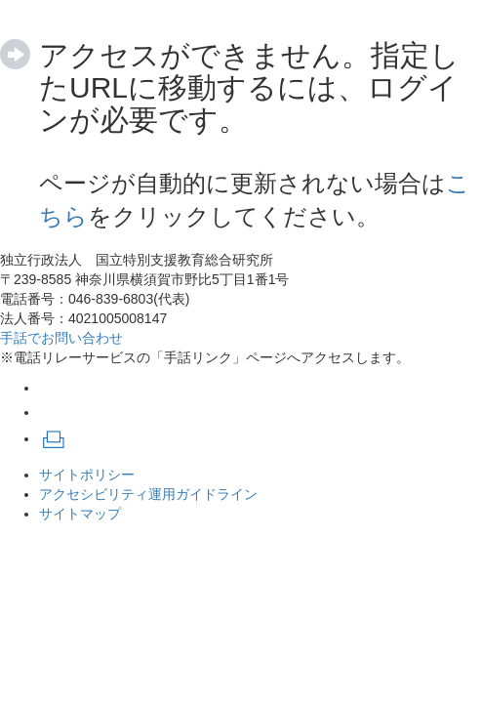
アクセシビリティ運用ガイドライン (148, 494)
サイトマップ (80, 513)
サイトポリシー (87, 474)
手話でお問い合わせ (61, 338)
